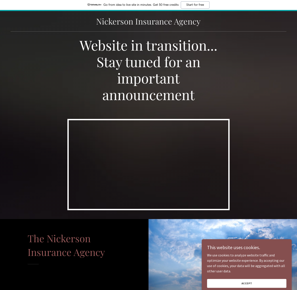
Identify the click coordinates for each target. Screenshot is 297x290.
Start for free (195, 4)
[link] (148, 23)
